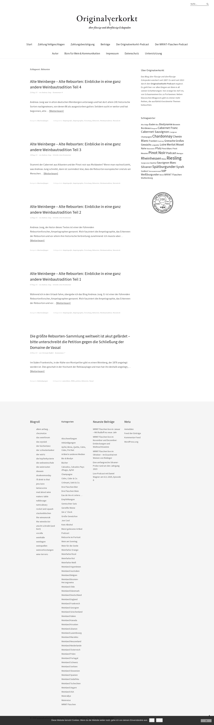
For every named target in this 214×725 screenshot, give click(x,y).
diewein (39, 470)
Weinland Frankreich (70, 602)
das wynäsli (41, 441)
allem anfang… (43, 428)
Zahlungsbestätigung (83, 44)
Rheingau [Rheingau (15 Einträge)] (180, 153)
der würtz (40, 453)
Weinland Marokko (69, 636)
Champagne (66, 473)
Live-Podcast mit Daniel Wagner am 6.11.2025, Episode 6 (107, 476)
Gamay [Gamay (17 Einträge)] (161, 141)
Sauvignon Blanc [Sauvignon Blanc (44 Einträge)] (166, 162)
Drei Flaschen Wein (70, 490)
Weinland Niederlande (71, 644)
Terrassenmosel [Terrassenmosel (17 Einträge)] (154, 171)
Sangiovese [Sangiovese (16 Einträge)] (145, 163)
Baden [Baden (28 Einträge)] (152, 124)
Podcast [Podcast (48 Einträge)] (171, 153)
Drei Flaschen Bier (69, 486)
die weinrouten (43, 466)
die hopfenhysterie (45, 457)
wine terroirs (42, 553)
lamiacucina (41, 487)
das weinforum (43, 436)
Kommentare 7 (60, 352)
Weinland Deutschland (71, 594)
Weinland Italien (68, 615)
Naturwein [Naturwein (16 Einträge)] (151, 149)
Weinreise (66, 699)
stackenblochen (43, 512)
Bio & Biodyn (67, 457)
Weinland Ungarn (69, 686)
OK (151, 720)
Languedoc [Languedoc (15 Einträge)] (155, 145)
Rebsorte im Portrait (70, 536)
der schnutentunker (45, 449)
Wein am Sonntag (69, 540)
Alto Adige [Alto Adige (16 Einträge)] (145, 125)
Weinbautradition (106, 120)
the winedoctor (43, 520)
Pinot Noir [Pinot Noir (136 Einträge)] (157, 152)
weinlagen (41, 540)
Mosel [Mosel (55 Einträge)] (180, 144)
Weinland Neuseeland (71, 640)
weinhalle (40, 536)
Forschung (88, 120)
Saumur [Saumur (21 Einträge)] (153, 163)
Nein (159, 720)
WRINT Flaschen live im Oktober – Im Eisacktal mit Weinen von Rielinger (105, 454)
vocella (39, 532)
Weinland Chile (68, 586)
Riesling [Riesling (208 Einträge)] (174, 158)
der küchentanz (43, 445)
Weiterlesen (56, 110)
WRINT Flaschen (68, 703)
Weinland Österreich (70, 649)
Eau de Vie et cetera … (71, 494)
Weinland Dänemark (70, 590)
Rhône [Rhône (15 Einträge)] (164, 159)
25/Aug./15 (34, 92)
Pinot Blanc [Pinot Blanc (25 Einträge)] (167, 148)
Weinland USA (67, 691)
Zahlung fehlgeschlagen (51, 44)
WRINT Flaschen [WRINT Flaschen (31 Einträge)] (173, 174)
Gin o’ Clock (66, 511)
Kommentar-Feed (132, 436)
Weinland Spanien (69, 674)
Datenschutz (132, 53)
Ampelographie (78, 120)
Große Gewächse (69, 515)
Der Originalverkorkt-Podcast (132, 44)
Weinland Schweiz (69, 661)
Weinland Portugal (69, 657)
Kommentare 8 (58, 92)
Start (29, 44)
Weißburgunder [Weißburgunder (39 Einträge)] (150, 174)
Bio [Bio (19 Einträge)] (157, 124)
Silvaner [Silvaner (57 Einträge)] (146, 167)
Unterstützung (153, 53)
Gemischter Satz (69, 503)
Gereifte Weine (68, 507)
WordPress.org (131, 441)
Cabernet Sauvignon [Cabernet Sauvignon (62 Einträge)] (155, 132)
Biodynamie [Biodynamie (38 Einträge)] (165, 124)
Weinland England (69, 598)
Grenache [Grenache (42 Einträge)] (169, 140)
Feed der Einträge (132, 432)
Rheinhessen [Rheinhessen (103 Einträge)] (151, 158)
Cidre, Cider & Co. (69, 477)
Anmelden (129, 428)
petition (78, 380)
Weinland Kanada (69, 619)
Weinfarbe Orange (69, 549)
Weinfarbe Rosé (68, 553)
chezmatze (41, 432)
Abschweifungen (42, 120)
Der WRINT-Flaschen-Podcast (171, 44)
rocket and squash (44, 508)
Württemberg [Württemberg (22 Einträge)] (147, 178)
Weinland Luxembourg (71, 632)
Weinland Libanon (69, 628)
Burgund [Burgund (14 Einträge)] (154, 128)
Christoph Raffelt (47, 352)
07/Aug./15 (34, 284)
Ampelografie (67, 120)
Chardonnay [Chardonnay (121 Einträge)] (162, 136)
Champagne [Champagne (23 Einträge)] (146, 136)
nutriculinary (41, 504)
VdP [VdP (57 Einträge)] (163, 171)
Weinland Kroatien (69, 623)
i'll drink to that (43, 478)
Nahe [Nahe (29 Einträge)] (143, 148)
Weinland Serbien (69, 665)
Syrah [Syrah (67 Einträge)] (180, 167)
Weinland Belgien (69, 574)
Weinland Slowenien (70, 670)
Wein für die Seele (69, 545)
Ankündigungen (42, 380)
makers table (42, 495)
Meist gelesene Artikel (71, 528)
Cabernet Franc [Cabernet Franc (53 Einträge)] (168, 128)
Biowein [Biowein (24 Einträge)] (176, 124)
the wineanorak (43, 516)
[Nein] (206, 720)
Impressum (112, 53)
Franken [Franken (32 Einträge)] (153, 140)
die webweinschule (45, 462)
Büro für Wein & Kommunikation (82, 53)
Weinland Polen (68, 653)
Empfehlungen (68, 498)
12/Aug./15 (34, 217)
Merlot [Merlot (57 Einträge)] (171, 144)
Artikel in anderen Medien (73, 453)
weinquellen (41, 545)
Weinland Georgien (70, 606)
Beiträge (105, 44)
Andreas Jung (46, 92)
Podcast (65, 532)
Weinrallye (66, 695)
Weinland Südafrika (70, 678)
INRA (73, 380)
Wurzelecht (116, 120)
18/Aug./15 (34, 155)
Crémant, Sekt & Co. (70, 481)
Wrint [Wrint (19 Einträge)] (161, 175)
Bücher (64, 462)
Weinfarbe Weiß (68, 561)
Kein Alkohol (67, 523)
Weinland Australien (70, 570)
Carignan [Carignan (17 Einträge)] (173, 132)
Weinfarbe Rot (68, 557)
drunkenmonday (43, 474)
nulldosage (41, 499)
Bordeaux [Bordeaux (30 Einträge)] (146, 128)
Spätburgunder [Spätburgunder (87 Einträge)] (164, 166)
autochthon (66, 380)
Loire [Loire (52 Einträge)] (163, 144)
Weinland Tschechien (71, 682)
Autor (55, 53)
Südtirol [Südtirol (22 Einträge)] (144, 171)
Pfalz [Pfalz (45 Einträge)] (158, 148)
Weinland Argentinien (71, 566)
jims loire (40, 483)
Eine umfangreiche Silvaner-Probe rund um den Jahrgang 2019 (106, 465)
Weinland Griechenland (71, 611)
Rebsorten (95, 120)
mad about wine (43, 491)
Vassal (91, 380)
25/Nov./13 (33, 352)
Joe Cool (65, 519)
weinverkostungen (44, 549)
